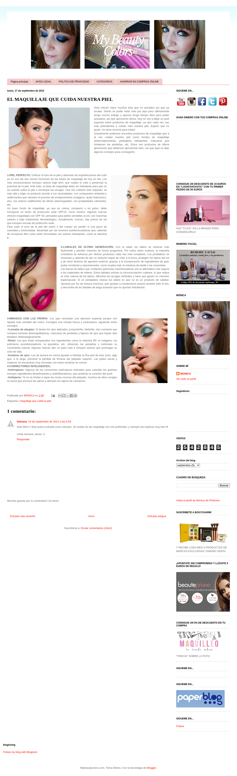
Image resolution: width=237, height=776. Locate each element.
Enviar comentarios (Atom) (96, 528)
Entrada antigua (156, 516)
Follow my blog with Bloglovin (20, 752)
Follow (180, 726)
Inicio (91, 516)
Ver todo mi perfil (186, 378)
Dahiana (22, 421)
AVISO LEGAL (43, 81)
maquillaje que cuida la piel (35, 400)
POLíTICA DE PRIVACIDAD (74, 81)
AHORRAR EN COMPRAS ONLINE (139, 81)
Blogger (151, 767)
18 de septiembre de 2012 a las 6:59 (49, 421)
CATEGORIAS (104, 81)
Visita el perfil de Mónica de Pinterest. (198, 500)
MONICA (185, 373)
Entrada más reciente (22, 516)
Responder (23, 439)
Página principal (19, 81)
